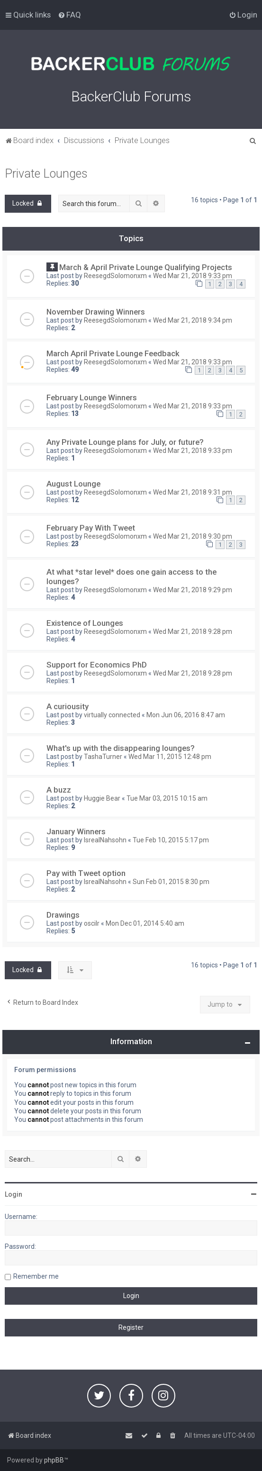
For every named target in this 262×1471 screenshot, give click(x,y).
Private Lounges (46, 173)
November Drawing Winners (95, 311)
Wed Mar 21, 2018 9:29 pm (192, 590)
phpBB (54, 1460)
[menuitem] (69, 14)
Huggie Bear (102, 798)
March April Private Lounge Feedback (113, 353)
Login (13, 1194)
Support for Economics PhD (96, 664)
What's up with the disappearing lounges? (120, 748)
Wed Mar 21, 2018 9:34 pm (192, 320)
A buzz (58, 789)
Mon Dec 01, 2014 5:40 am (145, 923)
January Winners (76, 831)
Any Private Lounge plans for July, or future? (125, 442)
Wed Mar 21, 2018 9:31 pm (192, 492)
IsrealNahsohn (105, 840)
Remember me (36, 1276)
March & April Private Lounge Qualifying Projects (145, 267)
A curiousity (67, 706)
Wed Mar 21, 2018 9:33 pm (192, 276)
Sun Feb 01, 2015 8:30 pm (171, 881)
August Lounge (73, 483)
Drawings (63, 915)
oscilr (91, 923)
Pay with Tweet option (86, 873)
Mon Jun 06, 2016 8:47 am (185, 715)
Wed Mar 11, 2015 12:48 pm (169, 756)
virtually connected (112, 715)
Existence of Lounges (84, 623)
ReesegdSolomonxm (115, 276)
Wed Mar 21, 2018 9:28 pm (192, 631)
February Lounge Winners (91, 397)
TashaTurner (103, 756)
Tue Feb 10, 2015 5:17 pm (171, 840)
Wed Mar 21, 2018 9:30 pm (192, 536)
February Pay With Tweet (90, 527)
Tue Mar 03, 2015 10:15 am (167, 798)
